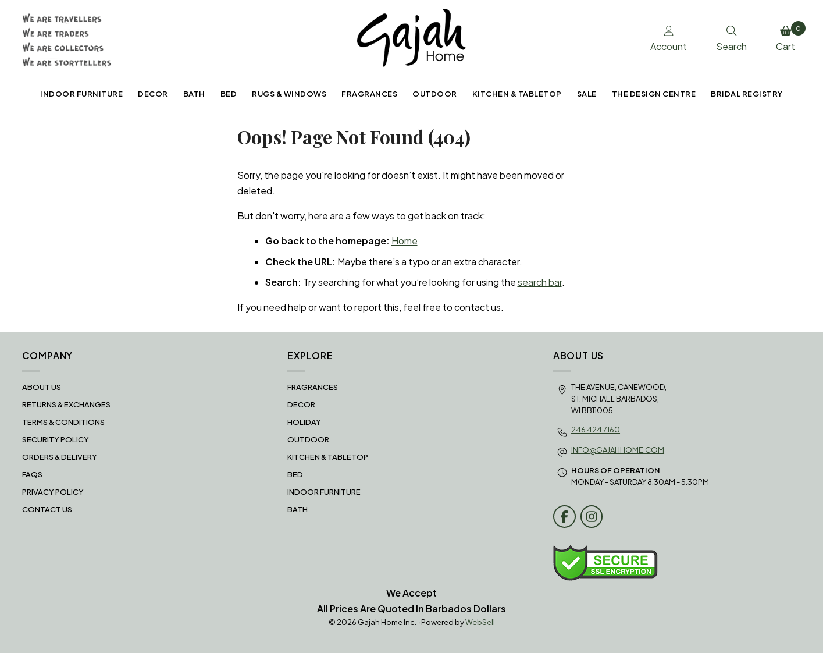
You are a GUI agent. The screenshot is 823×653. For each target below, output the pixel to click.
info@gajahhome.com (617, 450)
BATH (194, 93)
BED (228, 93)
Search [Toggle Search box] (731, 39)
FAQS (32, 474)
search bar (540, 282)
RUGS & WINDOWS (289, 93)
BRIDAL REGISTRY (747, 93)
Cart (788, 36)
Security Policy (55, 439)
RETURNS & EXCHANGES (66, 404)
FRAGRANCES (369, 93)
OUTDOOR (434, 93)
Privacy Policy (53, 491)
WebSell (480, 622)
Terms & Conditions (63, 422)
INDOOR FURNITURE (81, 93)
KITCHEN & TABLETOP (517, 93)
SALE (587, 93)
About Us (41, 387)
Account (668, 39)
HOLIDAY (304, 422)
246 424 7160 (595, 429)
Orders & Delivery (59, 457)
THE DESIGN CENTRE (654, 93)
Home (404, 241)
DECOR (153, 93)
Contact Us (47, 509)
